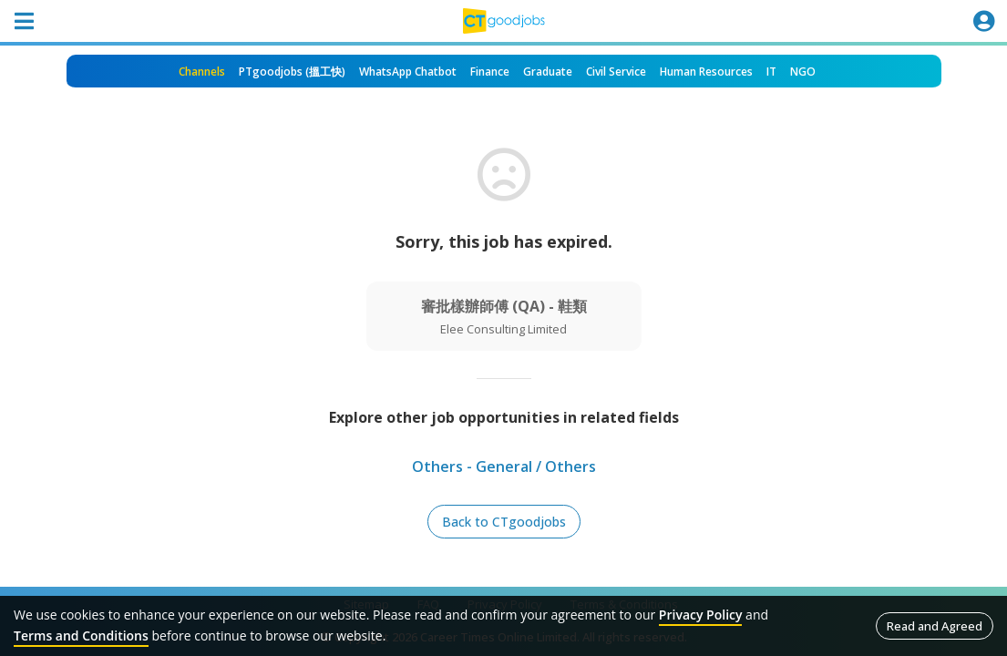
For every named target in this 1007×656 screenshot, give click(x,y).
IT (771, 71)
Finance (489, 71)
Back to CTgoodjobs (504, 521)
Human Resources (706, 71)
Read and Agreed (934, 626)
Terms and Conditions (81, 635)
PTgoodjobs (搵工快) (292, 71)
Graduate (547, 71)
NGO (803, 71)
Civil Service (616, 71)
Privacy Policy (701, 614)
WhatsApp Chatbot (408, 71)
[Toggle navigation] (23, 21)
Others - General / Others (504, 466)
